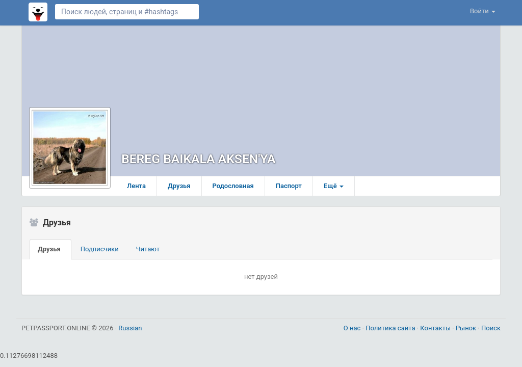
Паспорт (289, 186)
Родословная (233, 186)
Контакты (436, 328)
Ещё (334, 186)
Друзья (179, 186)
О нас (353, 328)
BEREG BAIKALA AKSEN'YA (198, 158)
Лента (136, 186)
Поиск (491, 328)
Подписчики (100, 249)
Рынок (467, 328)
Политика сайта (391, 328)
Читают (148, 249)
